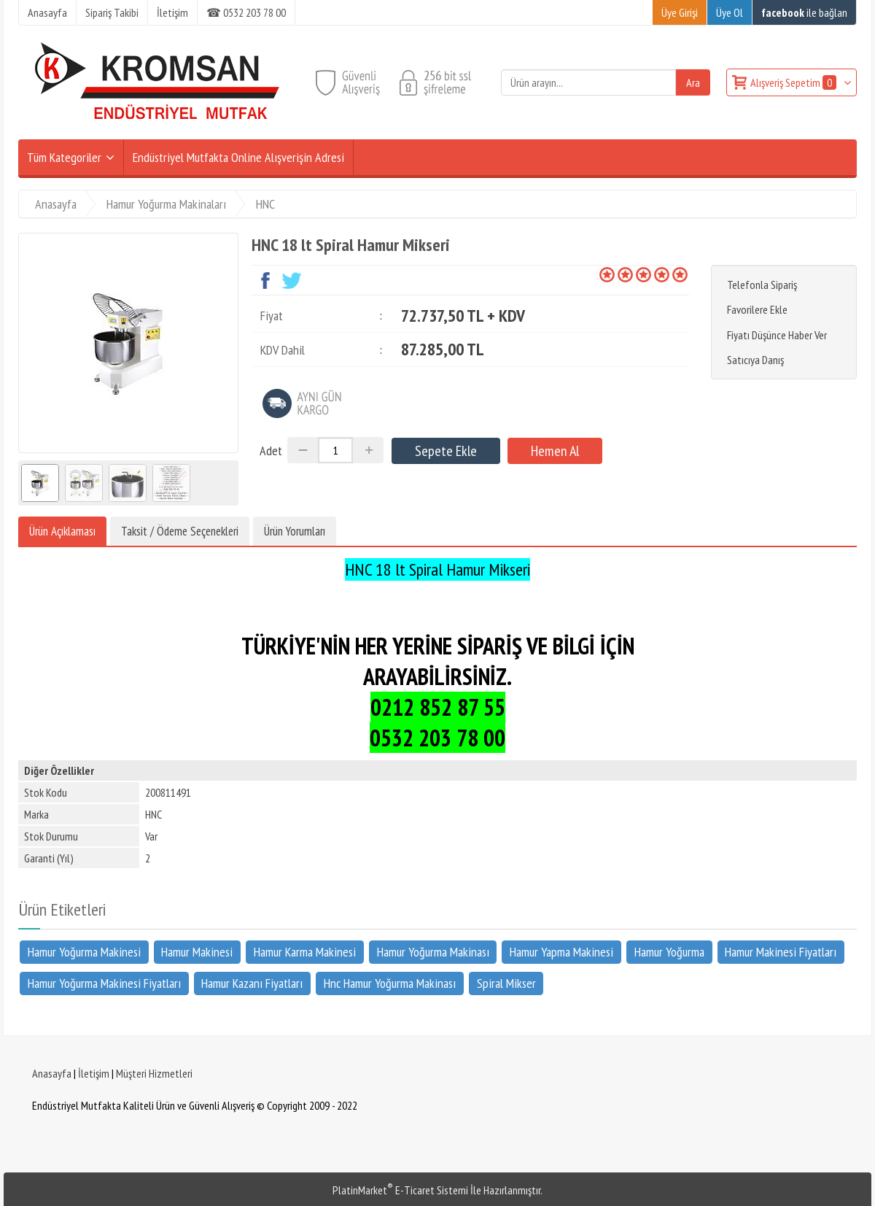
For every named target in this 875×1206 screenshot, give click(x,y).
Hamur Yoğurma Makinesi (84, 951)
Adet (271, 450)
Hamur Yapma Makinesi (561, 951)
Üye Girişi (679, 12)
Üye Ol (729, 12)
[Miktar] (335, 450)
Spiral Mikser (506, 982)
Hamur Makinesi (197, 951)
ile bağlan (804, 12)
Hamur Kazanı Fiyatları (252, 982)
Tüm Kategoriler (64, 157)
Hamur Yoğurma (669, 951)
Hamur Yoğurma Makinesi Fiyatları (104, 982)
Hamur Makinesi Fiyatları (780, 951)
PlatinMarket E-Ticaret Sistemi (400, 1190)
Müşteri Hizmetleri (154, 1073)
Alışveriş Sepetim (794, 82)
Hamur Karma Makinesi (305, 951)
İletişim (93, 1073)
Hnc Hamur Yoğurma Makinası (390, 982)
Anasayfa (51, 1073)
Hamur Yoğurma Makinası (433, 951)
